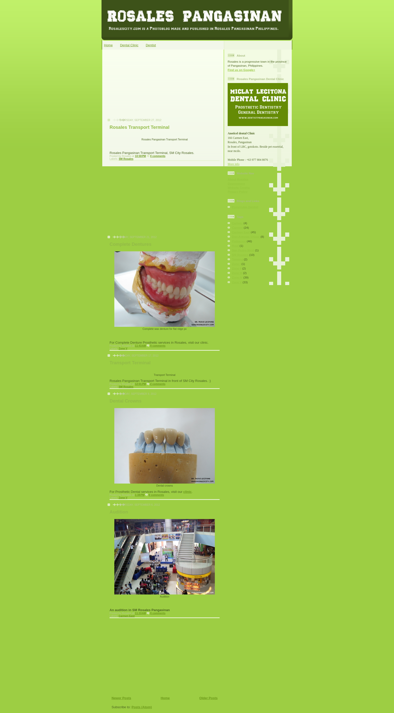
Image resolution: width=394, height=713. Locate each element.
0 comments (158, 156)
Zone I (236, 263)
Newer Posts (121, 698)
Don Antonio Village (246, 236)
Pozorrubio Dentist (245, 207)
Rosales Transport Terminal (139, 127)
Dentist (151, 45)
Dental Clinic (129, 45)
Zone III (237, 272)
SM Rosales (126, 158)
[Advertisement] (142, 86)
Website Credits (239, 187)
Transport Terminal (130, 362)
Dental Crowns (125, 401)
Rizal (235, 245)
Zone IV (237, 277)
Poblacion (239, 241)
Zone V (123, 348)
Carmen (237, 227)
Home (108, 45)
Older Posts (208, 698)
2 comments (158, 384)
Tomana (237, 259)
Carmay (237, 223)
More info (233, 164)
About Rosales (238, 179)
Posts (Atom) (142, 707)
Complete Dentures (131, 244)
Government (236, 183)
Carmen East (127, 616)
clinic (187, 492)
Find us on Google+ (241, 69)
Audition (119, 511)
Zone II (236, 268)
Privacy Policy (238, 191)
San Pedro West (243, 250)
